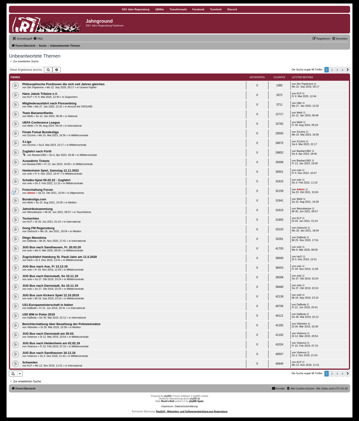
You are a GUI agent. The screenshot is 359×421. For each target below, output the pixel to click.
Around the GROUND (80, 106)
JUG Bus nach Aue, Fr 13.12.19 (45, 266)
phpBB (167, 396)
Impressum (167, 406)
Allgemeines (77, 192)
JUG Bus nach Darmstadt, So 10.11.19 (50, 276)
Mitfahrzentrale (79, 135)
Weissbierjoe (34, 212)
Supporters (71, 96)
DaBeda (31, 240)
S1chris (31, 135)
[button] (347, 70)
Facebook (198, 9)
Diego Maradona (34, 237)
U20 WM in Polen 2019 (38, 314)
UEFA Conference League (41, 122)
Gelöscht (32, 231)
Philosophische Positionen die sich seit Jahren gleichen (63, 84)
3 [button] (337, 70)
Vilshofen (32, 327)
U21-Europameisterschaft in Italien (47, 305)
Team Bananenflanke (37, 113)
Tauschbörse (83, 212)
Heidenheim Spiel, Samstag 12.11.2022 (50, 170)
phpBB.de (195, 398)
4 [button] (342, 70)
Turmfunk (216, 9)
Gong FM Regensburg (38, 228)
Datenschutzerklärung (186, 406)
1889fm (159, 9)
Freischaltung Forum (37, 189)
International (74, 125)
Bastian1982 (39, 155)
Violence (32, 336)
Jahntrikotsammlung (37, 209)
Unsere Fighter (88, 87)
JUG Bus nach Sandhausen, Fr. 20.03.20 (51, 247)
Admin (31, 192)
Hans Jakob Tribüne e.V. (40, 93)
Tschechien (30, 218)
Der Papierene (35, 87)
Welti (30, 116)
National (72, 116)
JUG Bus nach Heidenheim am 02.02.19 (51, 343)
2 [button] (332, 70)
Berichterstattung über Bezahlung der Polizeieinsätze (61, 324)
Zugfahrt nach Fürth (36, 151)
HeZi (30, 260)
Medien (72, 202)
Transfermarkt (178, 9)
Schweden (29, 362)
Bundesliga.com (34, 199)
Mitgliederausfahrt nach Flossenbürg (49, 103)
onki (29, 173)
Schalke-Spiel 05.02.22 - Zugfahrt (46, 180)
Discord (232, 9)
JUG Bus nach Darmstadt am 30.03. (48, 333)
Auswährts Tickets (35, 161)
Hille (29, 106)
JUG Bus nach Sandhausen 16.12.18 (48, 353)
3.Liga (26, 141)
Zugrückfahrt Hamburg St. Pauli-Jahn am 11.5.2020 (59, 257)
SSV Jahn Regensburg (135, 9)
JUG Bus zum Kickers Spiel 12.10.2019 (50, 295)
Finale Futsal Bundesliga (40, 132)
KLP (29, 96)
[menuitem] (38, 38)
